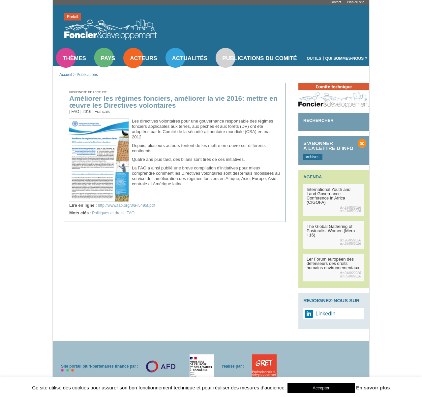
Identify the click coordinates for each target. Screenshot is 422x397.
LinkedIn (326, 313)
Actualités (190, 58)
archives (312, 157)
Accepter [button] (321, 387)
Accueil (65, 74)
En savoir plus (373, 387)
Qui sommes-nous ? (346, 58)
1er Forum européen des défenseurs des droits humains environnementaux (333, 263)
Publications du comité (259, 58)
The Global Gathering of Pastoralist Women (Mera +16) (331, 230)
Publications (87, 74)
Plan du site (355, 2)
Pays (108, 58)
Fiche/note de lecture (88, 92)
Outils (314, 58)
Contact (335, 2)
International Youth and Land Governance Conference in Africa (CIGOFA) (328, 196)
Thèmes (74, 58)
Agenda (312, 176)
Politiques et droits (108, 213)
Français (102, 111)
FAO (131, 213)
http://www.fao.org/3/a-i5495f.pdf (126, 205)
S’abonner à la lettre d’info (328, 145)
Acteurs (143, 58)
